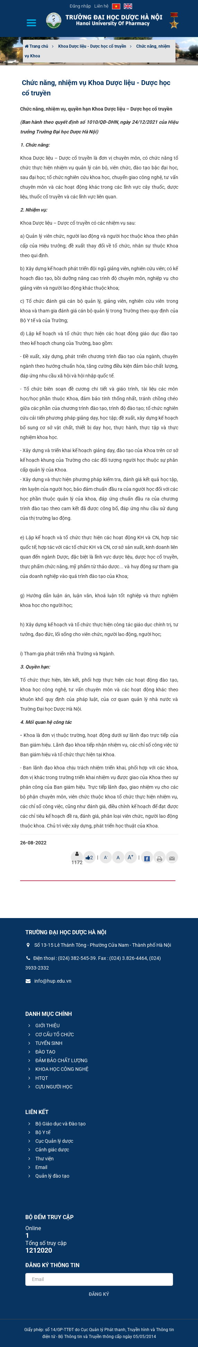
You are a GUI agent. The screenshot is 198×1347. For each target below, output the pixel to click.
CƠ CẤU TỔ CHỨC (50, 1034)
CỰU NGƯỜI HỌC (49, 1086)
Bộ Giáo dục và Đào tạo (56, 1123)
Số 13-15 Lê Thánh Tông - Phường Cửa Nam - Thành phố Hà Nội (98, 945)
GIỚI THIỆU (43, 1025)
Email (36, 1167)
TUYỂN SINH (44, 1043)
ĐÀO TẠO (40, 1052)
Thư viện (40, 1158)
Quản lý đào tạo (47, 1176)
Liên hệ (101, 6)
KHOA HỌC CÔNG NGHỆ (57, 1069)
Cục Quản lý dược (49, 1141)
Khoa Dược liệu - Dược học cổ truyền (92, 46)
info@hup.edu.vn (48, 981)
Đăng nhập (80, 6)
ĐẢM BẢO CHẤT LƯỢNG (57, 1060)
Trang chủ (36, 46)
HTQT (37, 1078)
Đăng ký (99, 1294)
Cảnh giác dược (47, 1149)
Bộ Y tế (38, 1132)
